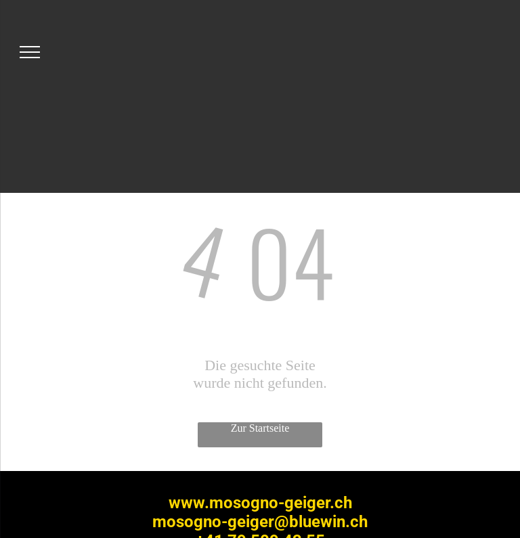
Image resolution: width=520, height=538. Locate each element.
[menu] (29, 52)
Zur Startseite (260, 428)
